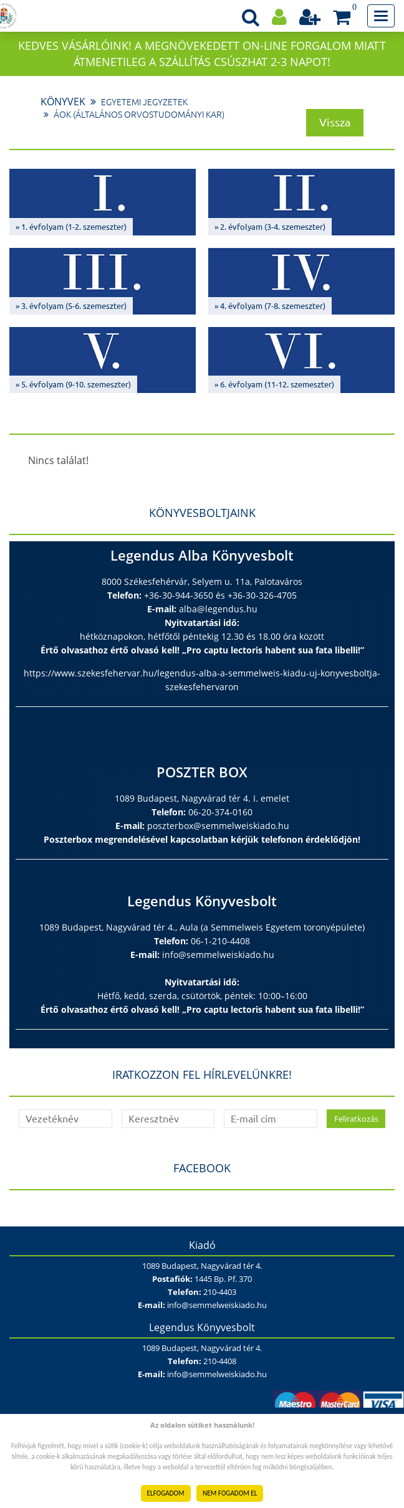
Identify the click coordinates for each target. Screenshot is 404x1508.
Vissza (334, 122)
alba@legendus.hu (218, 609)
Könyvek (63, 101)
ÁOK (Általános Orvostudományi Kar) (139, 115)
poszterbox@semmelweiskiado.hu (218, 826)
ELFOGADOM (166, 1493)
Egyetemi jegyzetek (144, 102)
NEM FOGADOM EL (230, 1493)
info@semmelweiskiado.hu (218, 954)
